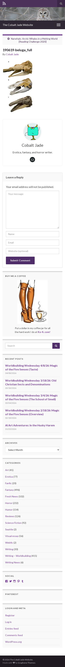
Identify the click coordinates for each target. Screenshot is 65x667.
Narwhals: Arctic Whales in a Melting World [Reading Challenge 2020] (34, 40)
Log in (8, 621)
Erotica (9, 476)
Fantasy (9, 489)
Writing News (12, 562)
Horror (8, 503)
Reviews (9, 516)
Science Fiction (13, 522)
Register (10, 615)
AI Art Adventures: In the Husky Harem (30, 425)
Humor (8, 509)
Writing (9, 549)
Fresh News (11, 496)
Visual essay (12, 536)
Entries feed (12, 628)
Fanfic (8, 483)
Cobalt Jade (12, 54)
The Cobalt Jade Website (18, 24)
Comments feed (14, 635)
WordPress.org (13, 641)
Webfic (9, 542)
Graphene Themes (26, 662)
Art (7, 470)
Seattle (9, 529)
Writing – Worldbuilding (18, 555)
